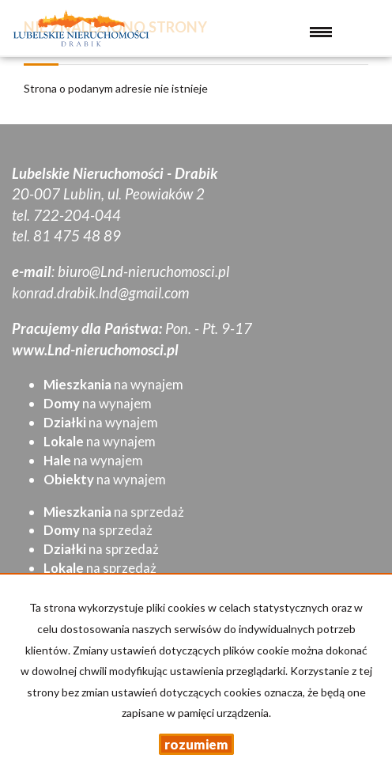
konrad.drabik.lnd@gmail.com (100, 293)
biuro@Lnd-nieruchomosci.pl (143, 271)
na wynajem (113, 384)
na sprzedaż (113, 511)
